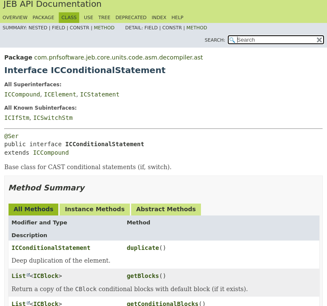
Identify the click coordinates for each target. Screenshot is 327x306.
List (18, 275)
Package (43, 17)
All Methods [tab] (33, 209)
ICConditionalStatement (50, 247)
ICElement (60, 94)
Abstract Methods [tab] (166, 209)
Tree (104, 17)
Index (159, 17)
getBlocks (143, 275)
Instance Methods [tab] (94, 209)
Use (88, 17)
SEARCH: (215, 40)
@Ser (11, 136)
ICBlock (45, 275)
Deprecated (130, 17)
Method (104, 28)
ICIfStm (16, 117)
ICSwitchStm (53, 117)
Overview (15, 17)
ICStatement (100, 94)
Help (178, 17)
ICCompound (22, 94)
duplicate (143, 247)
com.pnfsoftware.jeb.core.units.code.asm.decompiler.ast (118, 57)
